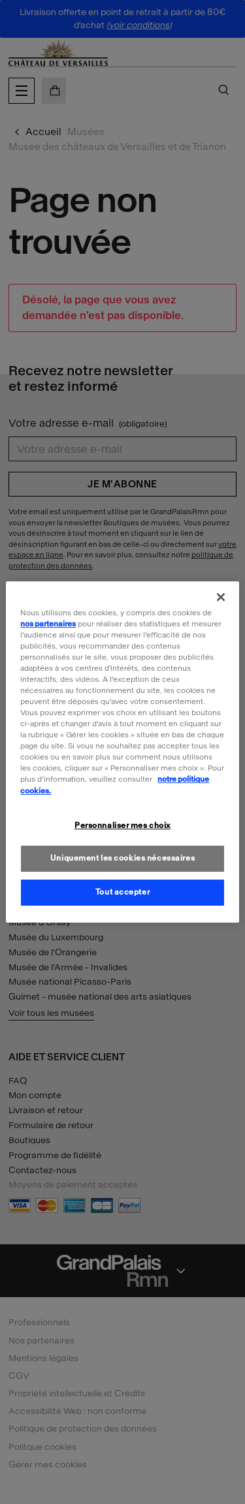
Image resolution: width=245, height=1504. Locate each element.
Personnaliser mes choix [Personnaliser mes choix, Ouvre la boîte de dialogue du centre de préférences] (122, 825)
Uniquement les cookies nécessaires (122, 859)
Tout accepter (122, 892)
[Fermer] (220, 597)
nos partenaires (48, 624)
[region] (122, 752)
